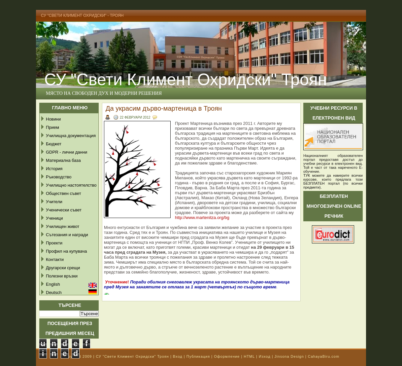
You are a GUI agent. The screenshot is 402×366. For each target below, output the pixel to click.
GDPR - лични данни (66, 152)
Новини (53, 119)
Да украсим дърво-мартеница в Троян (164, 108)
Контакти (55, 259)
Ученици (54, 218)
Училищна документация (71, 135)
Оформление (227, 356)
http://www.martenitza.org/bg (202, 217)
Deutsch (54, 292)
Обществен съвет (63, 193)
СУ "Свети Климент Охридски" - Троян (82, 15)
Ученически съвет (64, 209)
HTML (249, 356)
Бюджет (53, 143)
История (54, 168)
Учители (54, 201)
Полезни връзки (62, 276)
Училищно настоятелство (71, 185)
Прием (52, 127)
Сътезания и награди (67, 234)
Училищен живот (62, 226)
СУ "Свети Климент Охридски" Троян (185, 79)
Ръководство (59, 176)
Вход (178, 356)
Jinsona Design (289, 356)
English (53, 284)
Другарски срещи (63, 267)
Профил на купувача (66, 251)
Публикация (198, 356)
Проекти (54, 242)
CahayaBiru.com (323, 356)
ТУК (306, 175)
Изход (265, 356)
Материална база (63, 160)
